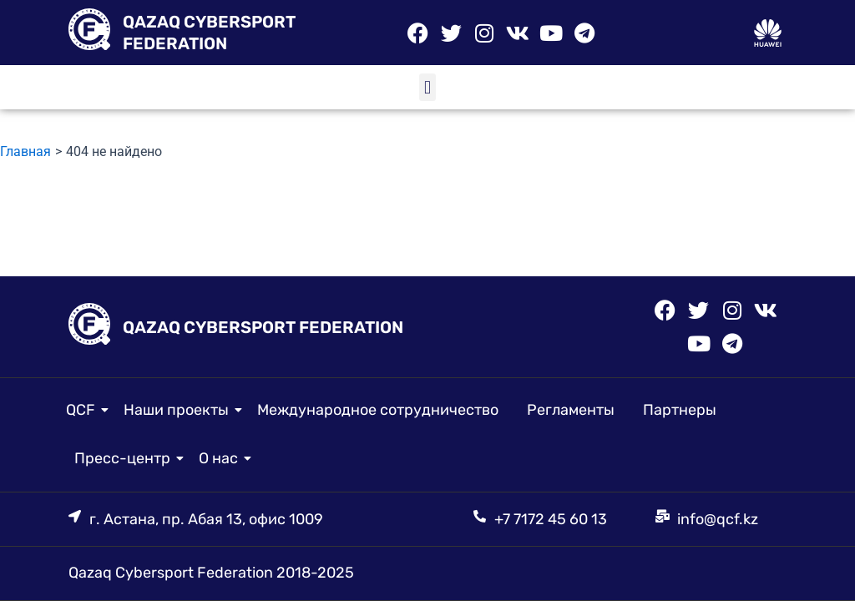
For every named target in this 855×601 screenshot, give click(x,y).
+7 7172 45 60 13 (550, 519)
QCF (83, 410)
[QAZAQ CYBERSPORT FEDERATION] (89, 32)
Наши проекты (179, 410)
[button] (427, 87)
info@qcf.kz (717, 519)
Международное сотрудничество (377, 410)
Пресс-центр (125, 458)
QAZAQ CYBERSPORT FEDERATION (263, 327)
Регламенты (571, 410)
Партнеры (679, 410)
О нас (221, 458)
